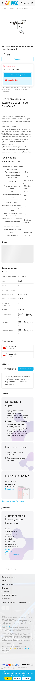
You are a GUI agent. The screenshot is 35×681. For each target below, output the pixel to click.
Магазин (4, 581)
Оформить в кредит (17, 75)
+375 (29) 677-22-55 (9, 595)
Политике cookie (20, 675)
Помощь (4, 588)
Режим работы (5, 626)
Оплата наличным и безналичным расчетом (15, 669)
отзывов (26, 648)
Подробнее (9, 489)
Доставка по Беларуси (8, 668)
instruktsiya (13, 354)
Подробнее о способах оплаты (12, 501)
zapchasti (12, 346)
